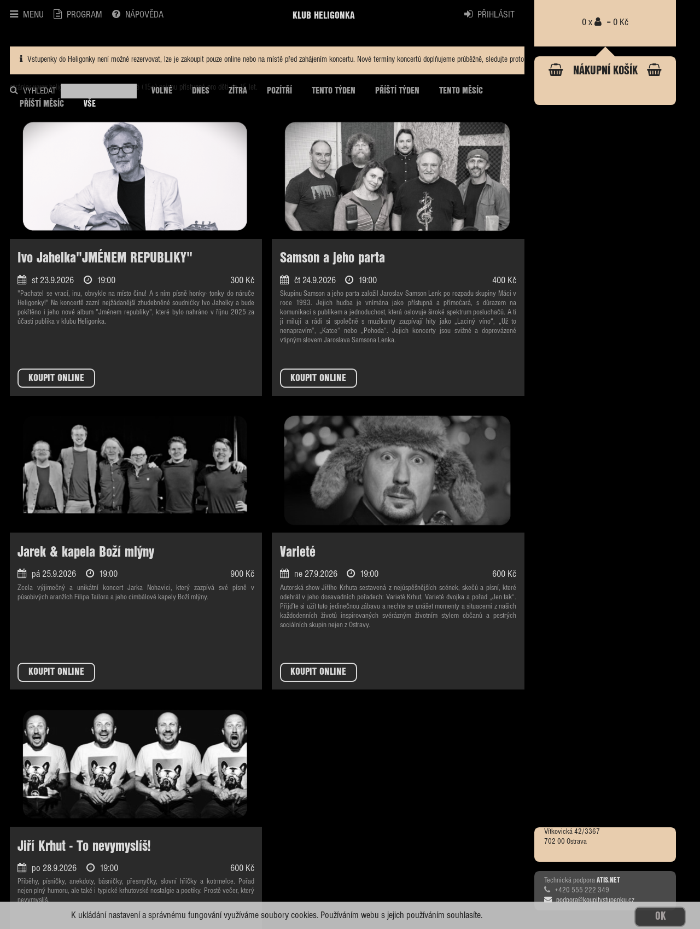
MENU (27, 15)
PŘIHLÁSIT (489, 15)
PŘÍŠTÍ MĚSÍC (42, 104)
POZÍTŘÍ (279, 91)
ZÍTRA (238, 91)
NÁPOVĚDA (138, 15)
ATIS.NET (608, 880)
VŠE (90, 104)
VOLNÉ (161, 91)
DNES (200, 91)
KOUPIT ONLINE (56, 378)
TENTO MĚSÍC (461, 91)
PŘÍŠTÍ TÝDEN (397, 91)
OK (660, 916)
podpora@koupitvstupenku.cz (589, 900)
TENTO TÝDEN (333, 91)
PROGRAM (78, 15)
